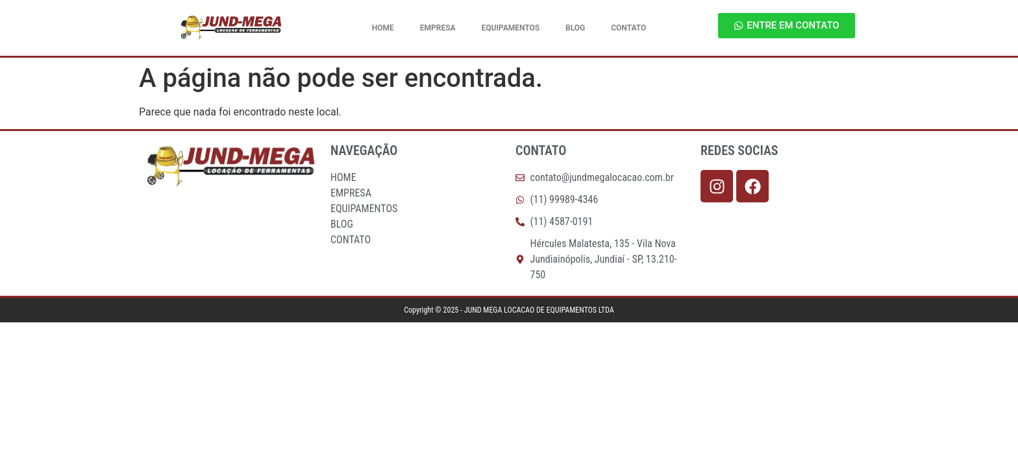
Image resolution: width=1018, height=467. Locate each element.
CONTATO (628, 27)
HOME (383, 27)
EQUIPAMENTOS (511, 27)
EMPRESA (438, 27)
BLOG (575, 27)
